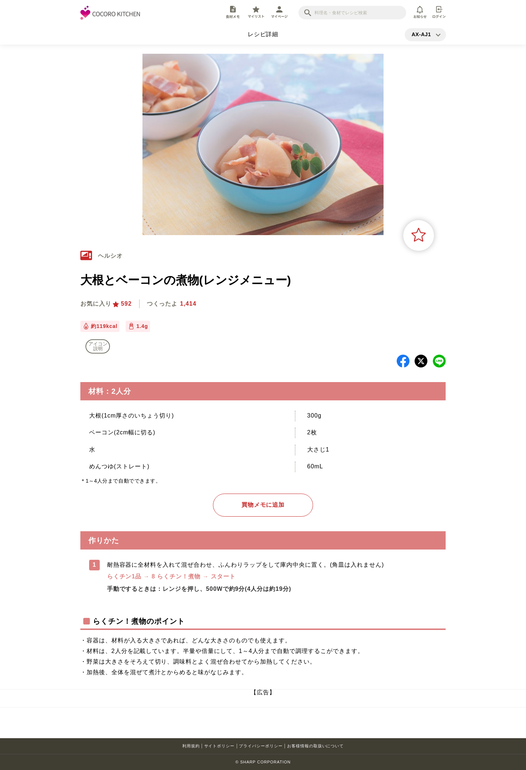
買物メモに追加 (263, 505)
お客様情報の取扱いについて (315, 746)
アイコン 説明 (97, 346)
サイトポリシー (219, 746)
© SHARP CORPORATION (262, 762)
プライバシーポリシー (261, 746)
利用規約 (191, 746)
